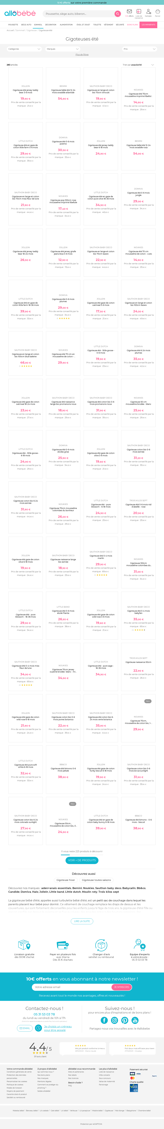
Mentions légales (44, 1081)
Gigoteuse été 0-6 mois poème (63, 142)
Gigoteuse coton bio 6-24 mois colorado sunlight (25, 821)
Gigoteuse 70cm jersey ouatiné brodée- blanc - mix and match (63, 671)
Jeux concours (105, 1078)
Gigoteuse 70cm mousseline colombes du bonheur (63, 509)
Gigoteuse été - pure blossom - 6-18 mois (101, 505)
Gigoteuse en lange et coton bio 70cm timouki (100, 91)
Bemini (77, 888)
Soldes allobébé (43, 1091)
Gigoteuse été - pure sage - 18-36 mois (101, 667)
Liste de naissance (106, 1072)
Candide (14, 891)
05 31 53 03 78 (139, 959)
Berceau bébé (32, 1111)
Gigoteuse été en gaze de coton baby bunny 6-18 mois (101, 821)
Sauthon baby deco (108, 888)
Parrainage (103, 1085)
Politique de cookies (15, 1085)
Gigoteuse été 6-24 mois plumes (138, 351)
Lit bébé (64, 1111)
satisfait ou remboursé (101, 949)
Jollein (43, 891)
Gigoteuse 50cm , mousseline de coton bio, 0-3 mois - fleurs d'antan (63, 825)
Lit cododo (44, 1111)
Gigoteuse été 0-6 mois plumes (63, 300)
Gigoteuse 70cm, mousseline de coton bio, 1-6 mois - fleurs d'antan (138, 723)
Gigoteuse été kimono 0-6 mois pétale (63, 769)
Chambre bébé (144, 1111)
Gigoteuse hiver (66, 880)
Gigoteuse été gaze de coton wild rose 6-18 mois (25, 718)
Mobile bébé (97, 1111)
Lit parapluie (85, 1111)
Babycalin (129, 888)
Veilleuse (73, 1111)
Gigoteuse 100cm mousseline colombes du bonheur (138, 565)
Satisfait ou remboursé (16, 1097)
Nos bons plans (43, 1075)
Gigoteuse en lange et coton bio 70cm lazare (100, 252)
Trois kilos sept (108, 891)
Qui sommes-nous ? (45, 1072)
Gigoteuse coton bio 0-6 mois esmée (138, 450)
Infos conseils (104, 1075)
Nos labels (72, 1075)
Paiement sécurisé (139, 1069)
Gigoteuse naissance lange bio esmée (63, 560)
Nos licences (73, 1078)
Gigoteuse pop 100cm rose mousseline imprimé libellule (63, 201)
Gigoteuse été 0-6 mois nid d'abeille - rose (138, 505)
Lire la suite (82, 921)
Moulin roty (89, 891)
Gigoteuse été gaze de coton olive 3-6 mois (101, 454)
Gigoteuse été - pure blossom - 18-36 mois (25, 615)
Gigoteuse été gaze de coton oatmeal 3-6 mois (101, 304)
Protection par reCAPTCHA (91, 1124)
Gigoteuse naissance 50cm (138, 662)
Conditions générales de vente (19, 1072)
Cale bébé (55, 1111)
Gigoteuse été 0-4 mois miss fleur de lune (25, 667)
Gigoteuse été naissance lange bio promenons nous (63, 403)
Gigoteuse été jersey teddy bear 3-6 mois (25, 91)
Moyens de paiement (15, 1091)
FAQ (70, 1086)
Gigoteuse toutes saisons (96, 880)
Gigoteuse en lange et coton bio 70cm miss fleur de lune (25, 197)
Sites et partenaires (76, 1072)
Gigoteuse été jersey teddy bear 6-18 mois (101, 146)
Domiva (26, 891)
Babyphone (131, 1111)
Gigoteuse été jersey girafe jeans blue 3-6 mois (63, 252)
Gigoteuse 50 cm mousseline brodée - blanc (138, 403)
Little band (56, 891)
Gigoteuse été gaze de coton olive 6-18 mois (25, 560)
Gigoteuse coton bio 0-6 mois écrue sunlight (138, 769)
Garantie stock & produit (17, 1094)
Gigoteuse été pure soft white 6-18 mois (25, 766)
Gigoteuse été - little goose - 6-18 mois (25, 454)
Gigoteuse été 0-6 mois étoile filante (63, 612)
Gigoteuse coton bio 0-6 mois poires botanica (63, 718)
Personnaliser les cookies (17, 1081)
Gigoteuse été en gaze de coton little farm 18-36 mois (25, 304)
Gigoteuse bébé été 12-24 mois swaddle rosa (139, 146)
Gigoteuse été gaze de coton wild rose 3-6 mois (101, 615)
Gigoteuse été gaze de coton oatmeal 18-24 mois (25, 403)
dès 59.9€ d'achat (24, 950)
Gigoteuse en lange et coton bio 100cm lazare (138, 304)
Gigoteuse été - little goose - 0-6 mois (100, 351)
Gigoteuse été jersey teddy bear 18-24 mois (25, 252)
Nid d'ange (119, 1111)
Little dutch (73, 891)
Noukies (88, 888)
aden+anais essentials (56, 888)
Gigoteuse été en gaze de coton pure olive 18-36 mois (101, 197)
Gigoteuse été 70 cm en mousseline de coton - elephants (63, 356)
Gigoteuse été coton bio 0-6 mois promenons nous (100, 403)
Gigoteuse (109, 1111)
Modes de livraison (14, 1088)
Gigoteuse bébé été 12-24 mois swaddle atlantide (63, 91)
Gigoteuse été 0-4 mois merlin (101, 557)
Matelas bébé (18, 1111)
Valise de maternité (107, 1081)
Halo (35, 891)
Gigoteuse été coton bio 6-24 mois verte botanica (101, 718)
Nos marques (42, 1078)
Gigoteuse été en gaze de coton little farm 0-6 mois (25, 146)
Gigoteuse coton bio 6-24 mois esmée (25, 502)
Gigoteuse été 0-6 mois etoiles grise (63, 450)
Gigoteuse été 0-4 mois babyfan (138, 612)
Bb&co (141, 888)
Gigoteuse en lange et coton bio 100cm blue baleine (25, 355)
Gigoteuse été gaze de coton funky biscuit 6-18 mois (101, 769)
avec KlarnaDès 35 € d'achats (63, 950)
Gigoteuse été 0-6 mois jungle (138, 194)
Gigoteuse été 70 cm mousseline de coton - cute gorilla (138, 253)
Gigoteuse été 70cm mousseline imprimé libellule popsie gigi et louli (138, 96)
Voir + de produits (82, 860)
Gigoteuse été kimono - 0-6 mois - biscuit (138, 821)
